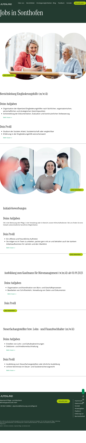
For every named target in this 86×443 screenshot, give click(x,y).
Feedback (61, 3)
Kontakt (69, 3)
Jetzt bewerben (9, 75)
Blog (54, 3)
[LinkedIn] (83, 402)
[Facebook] (83, 396)
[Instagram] (83, 399)
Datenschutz (79, 403)
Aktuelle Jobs (63, 401)
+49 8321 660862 (5, 406)
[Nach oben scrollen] (83, 391)
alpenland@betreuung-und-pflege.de (25, 406)
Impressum (78, 401)
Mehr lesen (7, 117)
